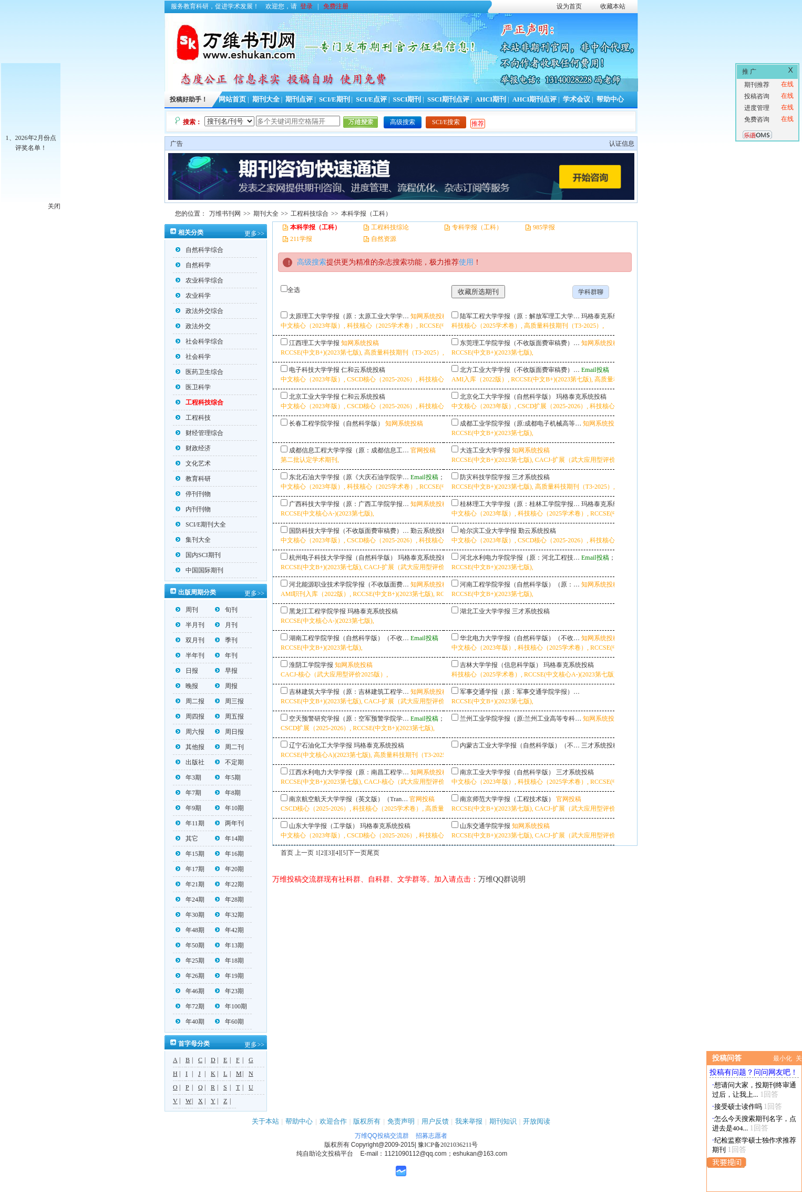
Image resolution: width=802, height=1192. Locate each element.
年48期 (190, 930)
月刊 (226, 625)
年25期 (190, 960)
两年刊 (229, 823)
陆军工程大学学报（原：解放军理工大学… (520, 316)
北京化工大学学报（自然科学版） (507, 396)
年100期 (231, 1006)
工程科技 (193, 417)
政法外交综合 (199, 311)
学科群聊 (590, 292)
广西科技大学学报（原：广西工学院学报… (349, 504)
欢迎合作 (333, 1121)
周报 (226, 686)
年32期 (229, 914)
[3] (329, 852)
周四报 (190, 716)
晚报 (187, 686)
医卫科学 (193, 387)
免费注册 (335, 6)
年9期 (188, 808)
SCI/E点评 (371, 99)
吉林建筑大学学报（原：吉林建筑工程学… (349, 691)
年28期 (229, 899)
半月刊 (190, 625)
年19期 (229, 975)
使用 (466, 262)
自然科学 (193, 265)
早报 (226, 670)
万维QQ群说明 (502, 879)
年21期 (190, 884)
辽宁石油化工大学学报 (320, 745)
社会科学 (193, 356)
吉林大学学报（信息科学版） (501, 665)
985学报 (544, 227)
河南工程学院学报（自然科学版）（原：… (520, 584)
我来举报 (468, 1121)
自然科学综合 (199, 250)
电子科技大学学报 (314, 369)
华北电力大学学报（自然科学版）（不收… (520, 638)
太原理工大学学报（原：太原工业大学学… (349, 316)
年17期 (190, 869)
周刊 (187, 609)
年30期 (190, 914)
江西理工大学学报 (314, 343)
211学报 (301, 239)
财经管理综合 (199, 433)
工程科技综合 (309, 213)
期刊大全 (266, 99)
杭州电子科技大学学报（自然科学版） (342, 557)
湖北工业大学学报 (485, 611)
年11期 (190, 823)
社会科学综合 (199, 341)
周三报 (229, 701)
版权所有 (367, 1121)
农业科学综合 (199, 280)
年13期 (229, 945)
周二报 (190, 701)
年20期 (229, 869)
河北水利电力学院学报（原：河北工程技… (520, 557)
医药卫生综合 (199, 372)
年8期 (228, 792)
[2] (322, 852)
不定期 (229, 762)
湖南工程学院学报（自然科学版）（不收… (349, 638)
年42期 (229, 930)
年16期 (229, 853)
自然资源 (383, 239)
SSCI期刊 (407, 99)
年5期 (228, 777)
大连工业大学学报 (485, 450)
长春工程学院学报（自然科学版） (336, 423)
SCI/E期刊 (334, 99)
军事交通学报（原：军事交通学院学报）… (520, 691)
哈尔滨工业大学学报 (488, 530)
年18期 (229, 960)
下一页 (357, 852)
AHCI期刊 (490, 99)
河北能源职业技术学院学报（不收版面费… (349, 584)
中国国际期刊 (199, 570)
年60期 (229, 1021)
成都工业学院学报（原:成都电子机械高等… (520, 423)
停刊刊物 (193, 494)
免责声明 (401, 1121)
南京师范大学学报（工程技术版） (507, 799)
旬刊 (226, 609)
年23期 (229, 991)
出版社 (190, 762)
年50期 (190, 945)
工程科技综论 (390, 227)
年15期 (190, 853)
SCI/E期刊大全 (201, 524)
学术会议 (576, 99)
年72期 (190, 1006)
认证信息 (621, 143)
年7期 (188, 792)
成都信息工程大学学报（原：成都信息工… (349, 450)
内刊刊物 (193, 509)
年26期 (190, 975)
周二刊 (229, 747)
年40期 (190, 1021)
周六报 (190, 731)
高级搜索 (402, 122)
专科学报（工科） (477, 227)
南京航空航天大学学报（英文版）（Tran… (348, 799)
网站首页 (232, 99)
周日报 (229, 731)
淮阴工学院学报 (311, 665)
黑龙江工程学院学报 (317, 611)
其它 (187, 838)
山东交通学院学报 (485, 826)
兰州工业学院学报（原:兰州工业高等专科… (520, 718)
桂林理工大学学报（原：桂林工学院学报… (520, 504)
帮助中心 (610, 99)
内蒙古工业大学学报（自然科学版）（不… (520, 745)
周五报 (229, 716)
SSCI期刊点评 (448, 99)
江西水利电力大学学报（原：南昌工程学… (349, 772)
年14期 (229, 838)
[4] (337, 852)
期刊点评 (299, 99)
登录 (306, 6)
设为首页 (569, 6)
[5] (344, 852)
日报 (187, 670)
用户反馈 (435, 1121)
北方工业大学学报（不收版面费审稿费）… (520, 369)
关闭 (54, 206)
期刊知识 (503, 1121)
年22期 (229, 884)
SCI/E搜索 (446, 122)
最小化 (782, 1058)
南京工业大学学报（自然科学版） (507, 772)
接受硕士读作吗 (738, 1106)
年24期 (190, 899)
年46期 (190, 991)
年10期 (229, 808)
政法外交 (193, 326)
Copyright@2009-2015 (383, 1144)
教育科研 (193, 478)
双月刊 (190, 640)
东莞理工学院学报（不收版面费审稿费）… (520, 343)
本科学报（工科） (366, 213)
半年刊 (190, 655)
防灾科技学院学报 (485, 477)
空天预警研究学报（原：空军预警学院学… (349, 718)
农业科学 (193, 295)
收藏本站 (612, 6)
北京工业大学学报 (314, 396)
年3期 (188, 777)
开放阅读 (536, 1121)
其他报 (190, 747)
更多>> (254, 233)
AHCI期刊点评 (534, 99)
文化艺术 (193, 463)
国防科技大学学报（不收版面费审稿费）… (349, 530)
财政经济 (193, 448)
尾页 (373, 852)
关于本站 (265, 1121)
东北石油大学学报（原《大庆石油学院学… (349, 477)
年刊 (226, 655)
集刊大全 (193, 539)
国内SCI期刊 (198, 555)
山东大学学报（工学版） (323, 826)
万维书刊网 (225, 213)
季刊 (226, 640)
